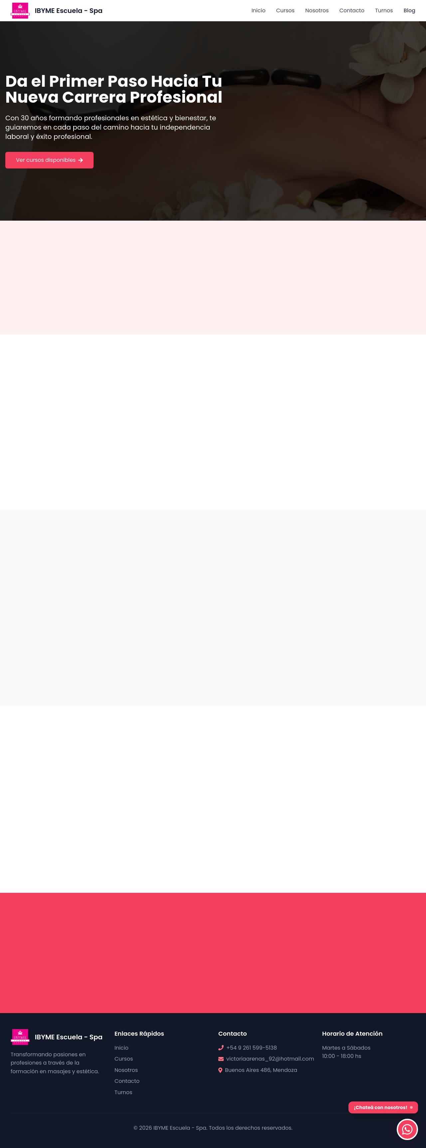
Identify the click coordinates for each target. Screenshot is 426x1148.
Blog (409, 10)
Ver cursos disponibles (49, 160)
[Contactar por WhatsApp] (407, 1129)
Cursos (285, 10)
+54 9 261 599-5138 (251, 1048)
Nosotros (316, 10)
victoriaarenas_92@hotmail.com (270, 1059)
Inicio (259, 10)
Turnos (384, 10)
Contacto (351, 10)
